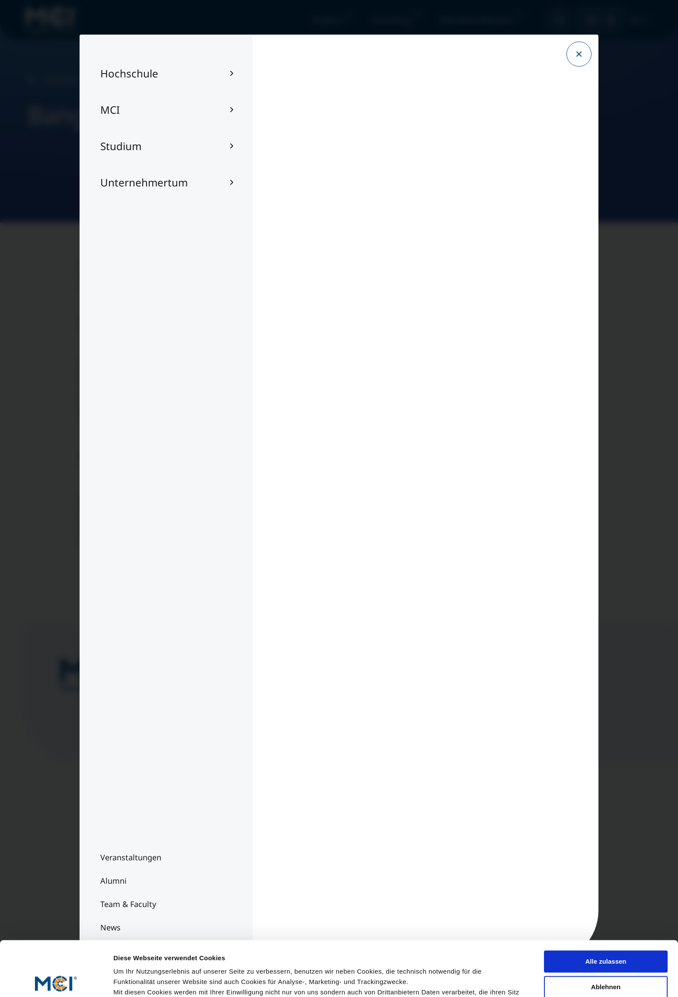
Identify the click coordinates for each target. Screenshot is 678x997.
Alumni (101, 867)
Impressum (278, 849)
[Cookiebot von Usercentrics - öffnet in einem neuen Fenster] (56, 980)
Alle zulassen (605, 904)
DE (635, 20)
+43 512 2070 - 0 (455, 849)
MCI (593, 20)
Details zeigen (135, 980)
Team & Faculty (114, 849)
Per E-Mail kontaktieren (467, 867)
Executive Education (478, 20)
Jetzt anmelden (349, 715)
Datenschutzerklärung (322, 945)
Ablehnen (605, 929)
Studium (327, 20)
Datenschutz (280, 867)
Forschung (392, 20)
